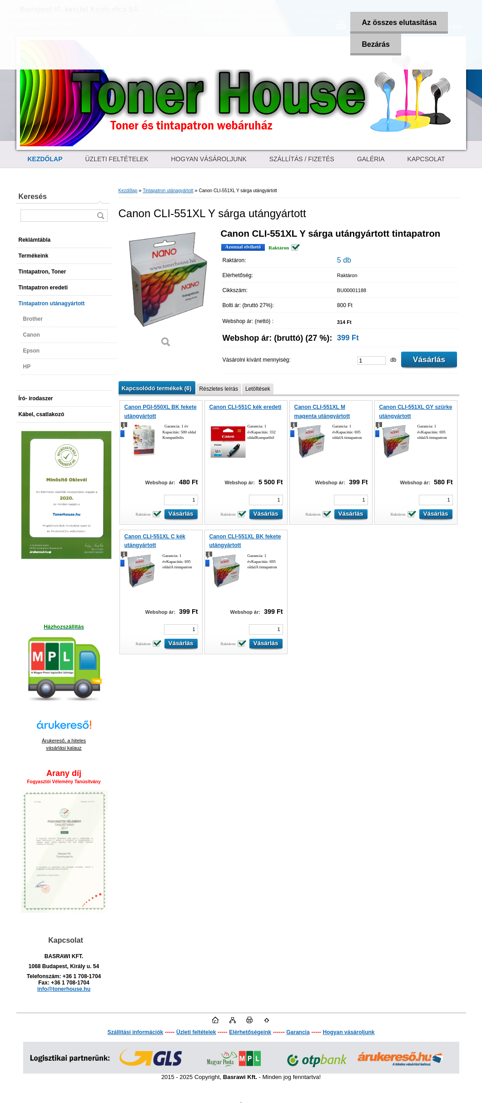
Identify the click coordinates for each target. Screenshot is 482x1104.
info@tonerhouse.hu (63, 989)
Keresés (33, 196)
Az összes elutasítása (399, 22)
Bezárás (375, 44)
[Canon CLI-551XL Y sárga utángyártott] (166, 291)
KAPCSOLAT (426, 159)
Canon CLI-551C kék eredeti (245, 407)
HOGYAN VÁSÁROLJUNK (209, 159)
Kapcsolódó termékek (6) (157, 388)
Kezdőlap (128, 190)
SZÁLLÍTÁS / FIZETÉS (301, 159)
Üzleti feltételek (196, 1032)
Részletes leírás (218, 389)
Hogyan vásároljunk (348, 1032)
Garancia (297, 1032)
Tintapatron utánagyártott (168, 190)
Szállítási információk (135, 1032)
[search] (100, 215)
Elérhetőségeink (250, 1032)
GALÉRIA (371, 159)
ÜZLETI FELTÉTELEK (117, 159)
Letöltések (257, 389)
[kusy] (372, 360)
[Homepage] (45, 159)
